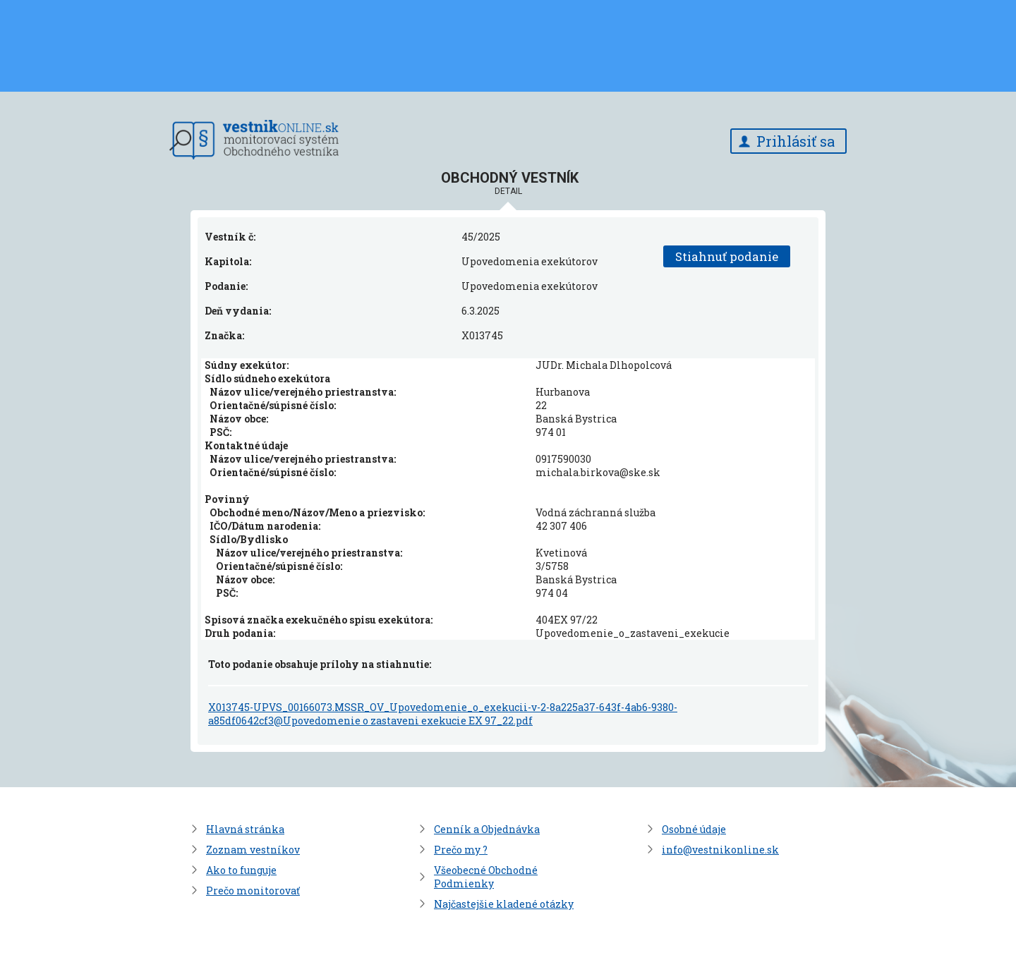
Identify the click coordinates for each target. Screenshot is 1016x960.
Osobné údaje (694, 829)
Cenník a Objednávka (487, 829)
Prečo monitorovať (253, 890)
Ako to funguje (241, 870)
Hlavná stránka (245, 829)
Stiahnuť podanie (726, 256)
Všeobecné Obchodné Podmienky (486, 876)
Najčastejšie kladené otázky (504, 904)
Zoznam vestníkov (253, 849)
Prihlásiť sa (795, 141)
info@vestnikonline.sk (720, 849)
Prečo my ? (461, 849)
